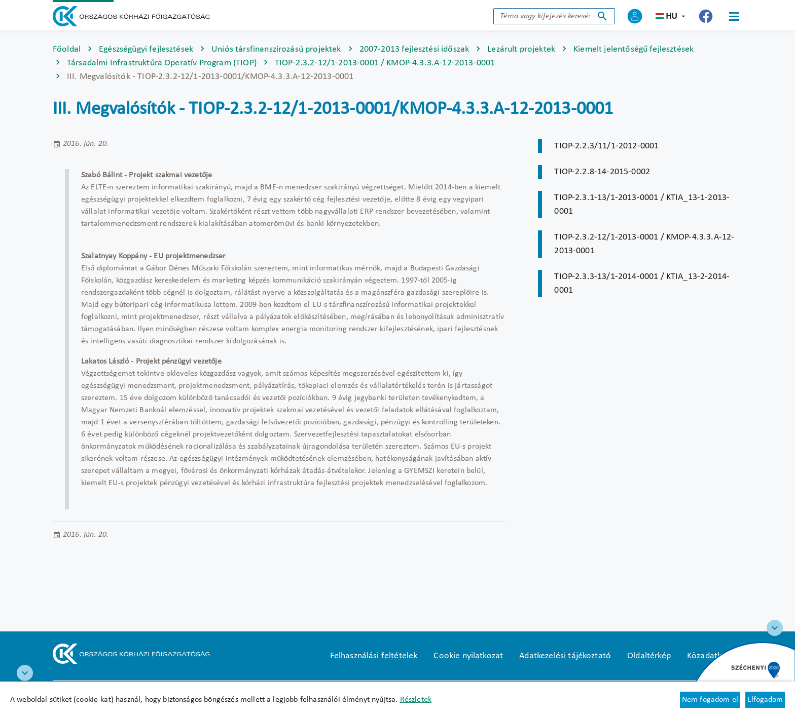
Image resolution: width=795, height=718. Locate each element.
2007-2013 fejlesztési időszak (414, 49)
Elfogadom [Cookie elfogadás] (765, 700)
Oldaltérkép (649, 656)
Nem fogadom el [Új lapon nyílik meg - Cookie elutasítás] (710, 700)
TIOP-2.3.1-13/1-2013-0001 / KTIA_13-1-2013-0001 (642, 204)
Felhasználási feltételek (374, 656)
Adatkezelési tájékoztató (565, 656)
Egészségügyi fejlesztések (146, 49)
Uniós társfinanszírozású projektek (276, 49)
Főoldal (67, 49)
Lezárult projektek (521, 49)
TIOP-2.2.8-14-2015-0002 (602, 172)
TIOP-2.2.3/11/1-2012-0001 (606, 146)
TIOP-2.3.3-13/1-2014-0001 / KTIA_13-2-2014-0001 (642, 283)
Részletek (415, 700)
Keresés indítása (602, 16)
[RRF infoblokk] (25, 673)
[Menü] (734, 16)
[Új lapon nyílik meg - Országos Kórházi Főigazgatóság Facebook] (706, 16)
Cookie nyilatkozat (468, 656)
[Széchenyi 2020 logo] (775, 628)
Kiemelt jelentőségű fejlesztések (633, 49)
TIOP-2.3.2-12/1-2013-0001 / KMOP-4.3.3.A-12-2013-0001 (385, 63)
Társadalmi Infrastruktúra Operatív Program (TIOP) (162, 63)
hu (671, 16)
